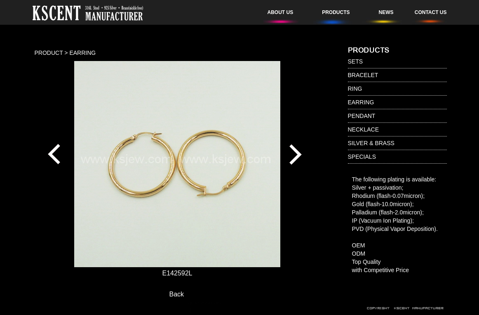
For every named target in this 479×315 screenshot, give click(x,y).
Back (176, 294)
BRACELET (363, 75)
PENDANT (362, 116)
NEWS (386, 12)
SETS (355, 61)
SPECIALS (362, 156)
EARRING (361, 102)
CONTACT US (431, 12)
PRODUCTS (336, 12)
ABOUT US (281, 12)
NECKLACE (363, 129)
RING (355, 88)
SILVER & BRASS (371, 143)
